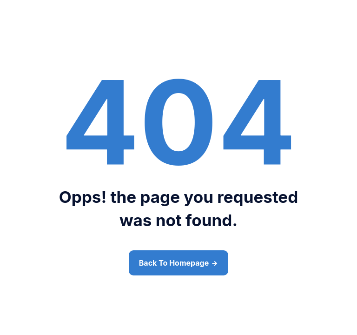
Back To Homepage (174, 263)
